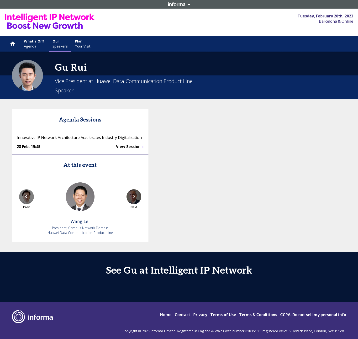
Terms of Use (223, 314)
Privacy (200, 314)
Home (166, 314)
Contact (182, 314)
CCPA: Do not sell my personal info (313, 314)
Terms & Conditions (258, 314)
